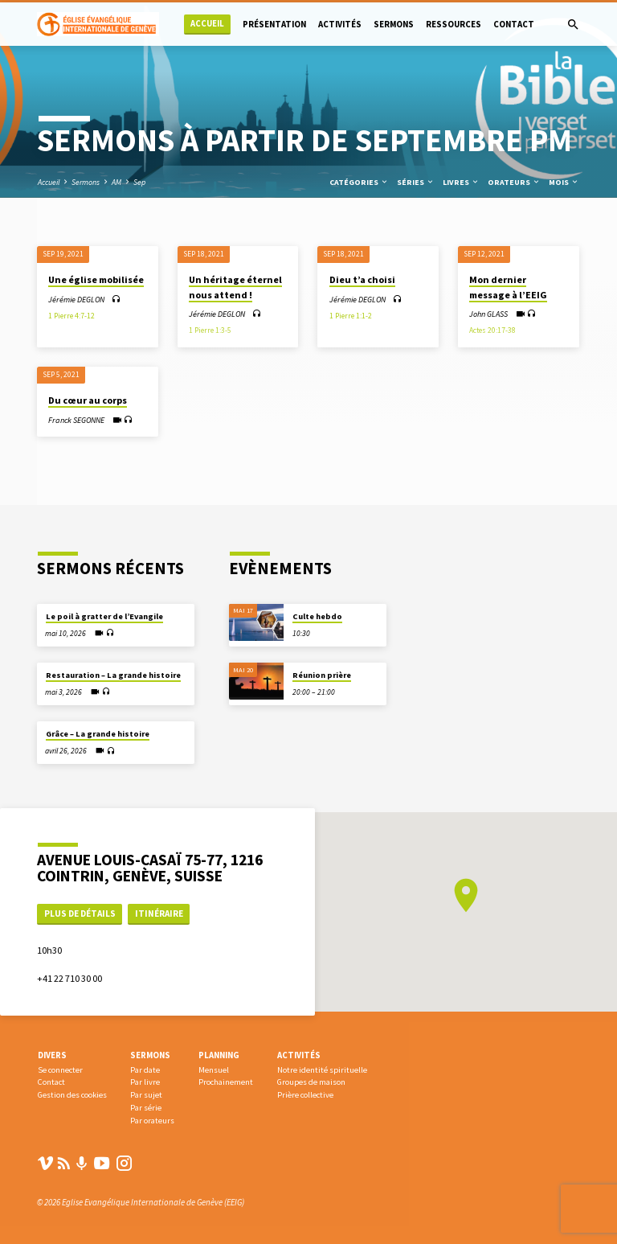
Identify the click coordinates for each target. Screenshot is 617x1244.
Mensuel (213, 1070)
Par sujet (146, 1095)
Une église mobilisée (96, 279)
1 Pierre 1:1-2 (350, 316)
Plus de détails (80, 913)
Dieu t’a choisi (362, 279)
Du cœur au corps (87, 400)
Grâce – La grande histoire (97, 734)
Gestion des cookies (72, 1095)
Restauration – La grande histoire (113, 675)
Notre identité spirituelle (322, 1070)
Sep (139, 182)
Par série (145, 1107)
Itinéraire (159, 913)
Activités (340, 24)
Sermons (394, 24)
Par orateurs (152, 1120)
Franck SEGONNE (76, 420)
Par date (145, 1070)
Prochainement (225, 1082)
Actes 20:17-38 (492, 330)
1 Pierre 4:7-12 (71, 316)
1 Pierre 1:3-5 (210, 330)
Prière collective (305, 1095)
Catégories (359, 182)
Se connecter (60, 1070)
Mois (564, 182)
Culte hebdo (317, 616)
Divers (52, 1055)
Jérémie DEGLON (76, 299)
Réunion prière (321, 675)
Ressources (453, 24)
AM (116, 182)
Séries (416, 182)
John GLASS (488, 314)
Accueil (207, 23)
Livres (461, 182)
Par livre (145, 1082)
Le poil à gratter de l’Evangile (104, 616)
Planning (218, 1055)
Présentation (274, 24)
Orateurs (514, 182)
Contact (513, 24)
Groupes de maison (311, 1082)
